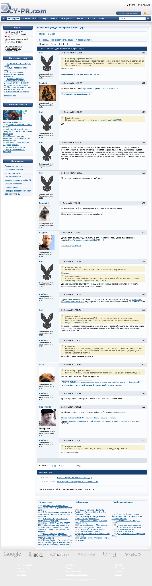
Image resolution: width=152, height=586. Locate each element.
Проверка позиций (25, 565)
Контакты (21, 571)
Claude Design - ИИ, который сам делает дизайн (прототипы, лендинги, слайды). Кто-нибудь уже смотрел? (55, 542)
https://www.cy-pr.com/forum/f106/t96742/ (86, 240)
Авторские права (73, 571)
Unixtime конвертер (13, 184)
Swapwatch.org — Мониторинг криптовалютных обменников (91, 526)
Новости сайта (23, 568)
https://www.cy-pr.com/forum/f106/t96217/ (100, 88)
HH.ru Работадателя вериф (92, 529)
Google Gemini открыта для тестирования (16, 144)
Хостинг (118, 575)
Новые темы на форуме (129, 13)
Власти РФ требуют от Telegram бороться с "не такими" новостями (18, 131)
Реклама (70, 565)
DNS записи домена (14, 170)
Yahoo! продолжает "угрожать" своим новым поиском (14, 149)
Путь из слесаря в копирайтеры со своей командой (14, 74)
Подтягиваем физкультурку (129, 527)
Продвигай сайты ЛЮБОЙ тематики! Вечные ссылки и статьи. (88, 418)
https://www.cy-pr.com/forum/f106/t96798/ (83, 320)
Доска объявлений (14, 46)
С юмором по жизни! (126, 529)
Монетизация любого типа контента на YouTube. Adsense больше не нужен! (17, 89)
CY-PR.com (83, 579)
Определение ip (12, 187)
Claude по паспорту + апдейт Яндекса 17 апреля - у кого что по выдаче (53, 529)
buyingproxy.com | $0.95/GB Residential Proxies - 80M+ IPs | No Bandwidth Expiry (90, 512)
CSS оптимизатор (13, 177)
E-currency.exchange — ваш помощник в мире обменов (90, 517)
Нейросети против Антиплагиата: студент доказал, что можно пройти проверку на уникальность (16, 82)
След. (78, 44)
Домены (118, 571)
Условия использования (77, 575)
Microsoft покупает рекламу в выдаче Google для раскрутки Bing (16, 138)
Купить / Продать (13, 49)
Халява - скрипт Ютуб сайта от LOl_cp (74, 478)
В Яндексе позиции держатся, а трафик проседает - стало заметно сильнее (55, 514)
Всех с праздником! (125, 531)
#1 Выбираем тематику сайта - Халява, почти (77, 482)
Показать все (10, 96)
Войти (132, 5)
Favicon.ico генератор (14, 166)
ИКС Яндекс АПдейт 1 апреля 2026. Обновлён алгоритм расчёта (54, 524)
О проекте (21, 575)
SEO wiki (119, 565)
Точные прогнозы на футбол (129, 525)
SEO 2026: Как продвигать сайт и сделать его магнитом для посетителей (97, 421)
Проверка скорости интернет (18, 191)
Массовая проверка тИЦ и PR (18, 180)
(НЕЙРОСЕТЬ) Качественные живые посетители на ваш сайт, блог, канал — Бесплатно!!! (101, 382)
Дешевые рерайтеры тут (71, 245)
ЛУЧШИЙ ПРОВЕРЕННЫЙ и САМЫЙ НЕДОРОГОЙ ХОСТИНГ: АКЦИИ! (93, 385)
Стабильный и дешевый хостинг (75, 94)
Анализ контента (12, 173)
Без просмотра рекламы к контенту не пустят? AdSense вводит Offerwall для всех (55, 536)
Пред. (53, 44)
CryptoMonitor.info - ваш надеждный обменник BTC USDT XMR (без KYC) (92, 533)
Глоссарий (119, 568)
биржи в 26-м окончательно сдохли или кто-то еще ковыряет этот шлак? (55, 508)
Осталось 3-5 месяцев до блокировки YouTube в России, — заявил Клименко (127, 516)
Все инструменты (12, 194)
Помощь (69, 568)
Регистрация (144, 5)
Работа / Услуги (12, 51)
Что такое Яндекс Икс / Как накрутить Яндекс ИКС (53, 520)
